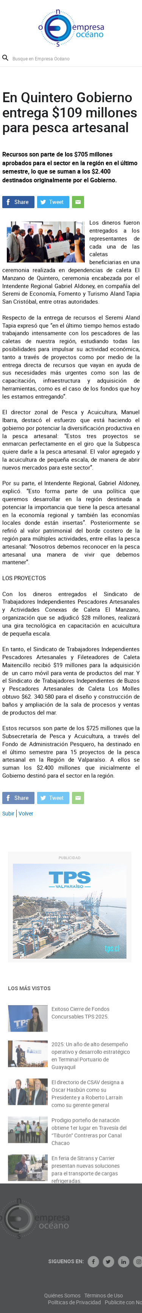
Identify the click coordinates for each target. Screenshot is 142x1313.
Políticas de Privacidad (95, 1302)
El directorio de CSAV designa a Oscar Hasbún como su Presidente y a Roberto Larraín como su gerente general (87, 1098)
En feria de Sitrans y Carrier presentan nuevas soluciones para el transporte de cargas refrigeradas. (85, 1174)
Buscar (5, 58)
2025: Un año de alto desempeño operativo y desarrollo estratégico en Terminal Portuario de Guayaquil (90, 1060)
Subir (8, 813)
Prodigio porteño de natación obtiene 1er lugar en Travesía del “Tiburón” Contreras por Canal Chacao (88, 1136)
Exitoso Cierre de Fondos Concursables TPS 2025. (80, 1017)
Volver (26, 813)
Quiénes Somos (83, 1295)
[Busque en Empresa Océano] (46, 58)
